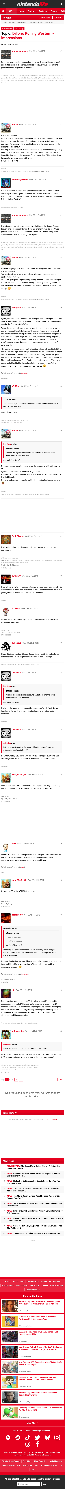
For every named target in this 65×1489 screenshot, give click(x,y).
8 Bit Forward (5, 560)
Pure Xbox (27, 1461)
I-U (13, 990)
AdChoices (18, 1455)
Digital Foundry (56, 1461)
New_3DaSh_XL (19, 774)
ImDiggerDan (18, 1031)
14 (61, 730)
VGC (37, 1465)
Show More (32, 1423)
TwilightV (16, 576)
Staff (22, 1281)
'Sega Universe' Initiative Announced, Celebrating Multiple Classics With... (34, 1204)
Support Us (46, 1281)
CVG (61, 1465)
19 (61, 990)
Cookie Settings (57, 1285)
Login (46, 1119)
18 (61, 915)
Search (57, 18)
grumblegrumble (20, 51)
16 (61, 843)
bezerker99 (17, 915)
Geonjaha (16, 307)
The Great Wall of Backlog (10, 565)
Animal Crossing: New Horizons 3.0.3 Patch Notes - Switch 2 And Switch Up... (35, 1219)
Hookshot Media (16, 1452)
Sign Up (54, 1119)
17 (61, 880)
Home (5, 22)
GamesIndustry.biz (49, 1465)
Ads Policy (34, 1285)
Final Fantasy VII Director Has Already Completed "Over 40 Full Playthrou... (35, 1212)
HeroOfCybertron (20, 179)
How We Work (33, 1281)
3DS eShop (19, 29)
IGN (18, 1465)
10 (61, 576)
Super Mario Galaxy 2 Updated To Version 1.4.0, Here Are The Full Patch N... (34, 1227)
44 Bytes (56, 1452)
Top (7, 1281)
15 (61, 774)
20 (61, 1031)
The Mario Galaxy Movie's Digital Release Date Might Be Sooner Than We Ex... (33, 1197)
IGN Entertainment (38, 1452)
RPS (32, 1470)
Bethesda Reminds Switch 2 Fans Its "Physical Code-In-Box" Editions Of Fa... (33, 1174)
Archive (44, 1285)
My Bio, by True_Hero (8, 799)
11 (61, 608)
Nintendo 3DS (21, 22)
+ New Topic (45, 18)
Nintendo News (8, 1465)
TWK (14, 843)
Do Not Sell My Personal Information (37, 1455)
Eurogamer (27, 1465)
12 (61, 643)
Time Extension (40, 1461)
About (15, 1281)
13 (61, 673)
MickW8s (6, 1073)
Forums (7, 17)
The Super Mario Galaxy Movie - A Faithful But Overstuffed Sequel (33, 1167)
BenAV (15, 124)
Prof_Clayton (18, 536)
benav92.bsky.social (42, 172)
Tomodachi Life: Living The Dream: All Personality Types (34, 1233)
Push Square (14, 1461)
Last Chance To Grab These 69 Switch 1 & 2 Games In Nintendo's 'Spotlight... (33, 1189)
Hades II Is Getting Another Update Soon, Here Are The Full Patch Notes (33, 1182)
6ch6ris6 (16, 608)
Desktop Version (33, 1290)
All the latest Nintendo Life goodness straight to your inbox (32, 1479)
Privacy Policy (7, 1285)
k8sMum (16, 386)
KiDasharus (7, 801)
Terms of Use (21, 1285)
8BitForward (7, 568)
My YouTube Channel (8, 979)
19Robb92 (16, 643)
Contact (56, 1281)
